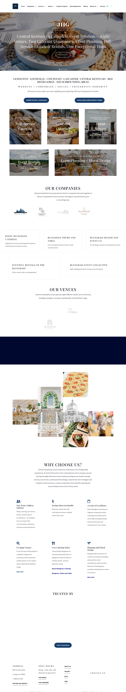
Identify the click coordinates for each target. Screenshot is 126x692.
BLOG (66, 671)
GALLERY (67, 666)
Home (23, 6)
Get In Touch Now (63, 640)
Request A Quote (62, 6)
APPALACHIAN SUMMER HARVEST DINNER (89, 100)
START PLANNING (85, 167)
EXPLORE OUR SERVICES (20, 679)
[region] (63, 41)
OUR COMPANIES (44, 678)
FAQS (66, 676)
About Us (93, 6)
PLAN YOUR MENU (25, 135)
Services (41, 6)
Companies (30, 6)
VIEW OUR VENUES (101, 135)
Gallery (85, 6)
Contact (102, 6)
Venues (50, 6)
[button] (2, 41)
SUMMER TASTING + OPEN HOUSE (36, 100)
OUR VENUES (42, 673)
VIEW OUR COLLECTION (29, 168)
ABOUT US (67, 661)
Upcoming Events (75, 6)
